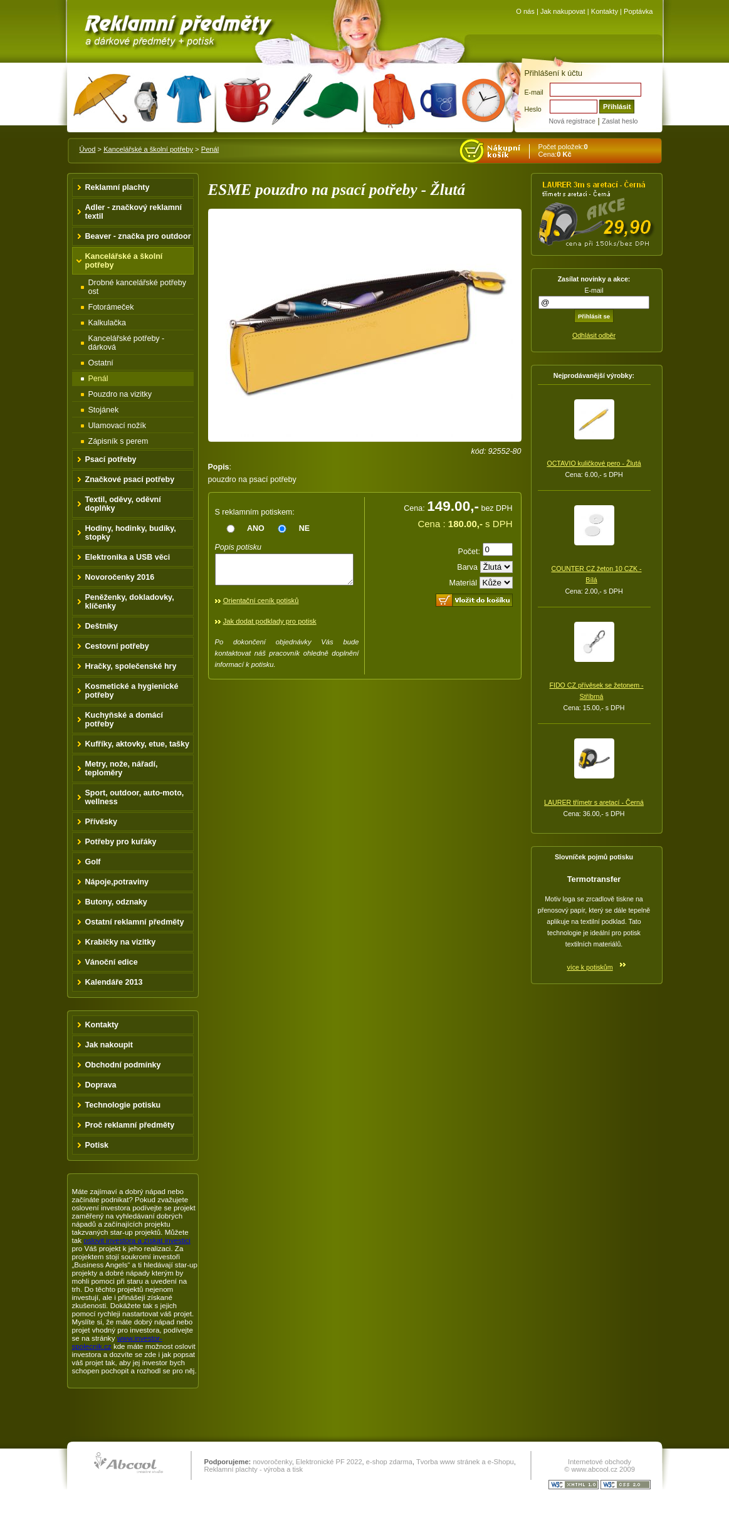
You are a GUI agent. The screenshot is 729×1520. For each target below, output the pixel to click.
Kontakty (604, 11)
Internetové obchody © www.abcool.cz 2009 (599, 1465)
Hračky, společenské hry (131, 666)
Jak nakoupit (109, 1044)
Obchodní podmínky (123, 1065)
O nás (525, 11)
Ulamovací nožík (117, 425)
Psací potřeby (111, 459)
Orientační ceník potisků (261, 606)
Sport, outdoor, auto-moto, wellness (134, 797)
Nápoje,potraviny (117, 882)
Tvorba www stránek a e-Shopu (465, 1461)
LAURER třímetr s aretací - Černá (594, 802)
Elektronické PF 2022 (329, 1461)
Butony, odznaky (116, 902)
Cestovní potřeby (117, 646)
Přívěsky (101, 821)
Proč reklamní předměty (130, 1125)
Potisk (97, 1145)
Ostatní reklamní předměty (134, 922)
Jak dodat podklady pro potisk (270, 627)
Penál (210, 149)
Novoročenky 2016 (120, 577)
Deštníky (101, 626)
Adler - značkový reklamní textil (133, 212)
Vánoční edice (111, 962)
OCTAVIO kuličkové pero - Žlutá (594, 463)
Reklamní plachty (117, 187)
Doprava (101, 1085)
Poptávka (638, 11)
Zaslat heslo (619, 121)
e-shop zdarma (389, 1461)
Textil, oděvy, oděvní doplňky (123, 504)
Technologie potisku (123, 1105)
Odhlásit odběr (594, 335)
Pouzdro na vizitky (120, 394)
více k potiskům (589, 967)
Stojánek (103, 410)
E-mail (534, 92)
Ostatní (100, 363)
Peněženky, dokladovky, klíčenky (129, 602)
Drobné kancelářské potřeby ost (137, 287)
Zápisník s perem (118, 441)
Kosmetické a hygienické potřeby (132, 691)
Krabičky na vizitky (120, 942)
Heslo (533, 109)
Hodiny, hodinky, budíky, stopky (130, 533)
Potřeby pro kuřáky (121, 841)
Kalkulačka (107, 322)
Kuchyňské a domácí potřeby (124, 719)
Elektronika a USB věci (127, 557)
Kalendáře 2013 (114, 982)
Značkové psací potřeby (130, 479)
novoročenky (272, 1461)
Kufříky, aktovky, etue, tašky (137, 744)
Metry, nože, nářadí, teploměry (121, 768)
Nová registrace (572, 121)
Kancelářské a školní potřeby (148, 149)
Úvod (88, 149)
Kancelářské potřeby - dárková (126, 343)
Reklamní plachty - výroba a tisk (253, 1469)
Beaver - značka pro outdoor (138, 236)
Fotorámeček (111, 307)
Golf (93, 861)
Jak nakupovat (562, 11)
